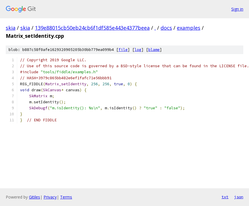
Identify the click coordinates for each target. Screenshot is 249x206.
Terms (66, 197)
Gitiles (34, 197)
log (138, 49)
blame (154, 49)
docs (166, 27)
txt (225, 196)
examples (188, 27)
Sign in (237, 9)
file (123, 49)
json (238, 196)
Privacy (50, 197)
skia (10, 27)
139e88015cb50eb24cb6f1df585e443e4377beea (92, 27)
